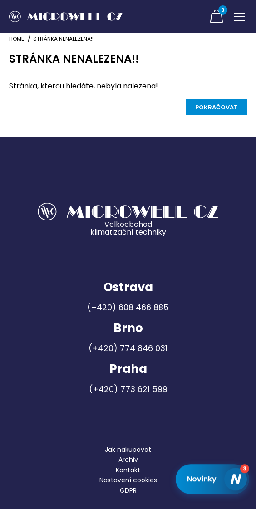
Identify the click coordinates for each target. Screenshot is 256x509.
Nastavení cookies (128, 480)
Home (16, 39)
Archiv (128, 459)
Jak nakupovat (128, 449)
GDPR (128, 490)
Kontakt (128, 470)
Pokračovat (216, 107)
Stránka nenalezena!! (63, 39)
